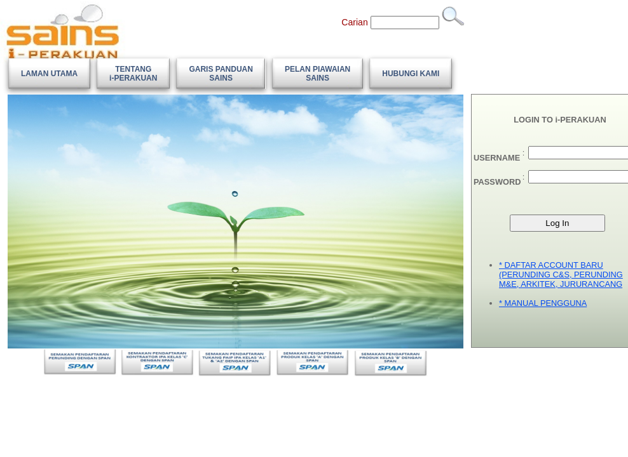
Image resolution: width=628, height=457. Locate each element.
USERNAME (497, 157)
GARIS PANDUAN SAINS (220, 74)
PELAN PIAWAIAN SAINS (317, 74)
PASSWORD (497, 182)
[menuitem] (49, 73)
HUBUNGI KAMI (410, 73)
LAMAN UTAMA (49, 73)
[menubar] (230, 73)
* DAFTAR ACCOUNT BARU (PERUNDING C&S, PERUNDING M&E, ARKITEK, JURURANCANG (561, 274)
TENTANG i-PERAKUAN (133, 74)
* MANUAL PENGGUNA (543, 303)
